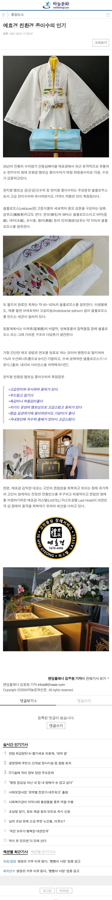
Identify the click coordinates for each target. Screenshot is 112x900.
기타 (30, 42)
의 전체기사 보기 (77, 678)
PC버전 (64, 891)
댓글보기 (28, 700)
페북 (6, 42)
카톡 (22, 42)
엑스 (14, 42)
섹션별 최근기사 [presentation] (15, 851)
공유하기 (108, 14)
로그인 (47, 891)
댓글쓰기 (84, 700)
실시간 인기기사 (15, 744)
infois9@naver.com (51, 684)
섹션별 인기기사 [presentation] (42, 851)
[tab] (15, 852)
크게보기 (101, 42)
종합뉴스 (17, 14)
